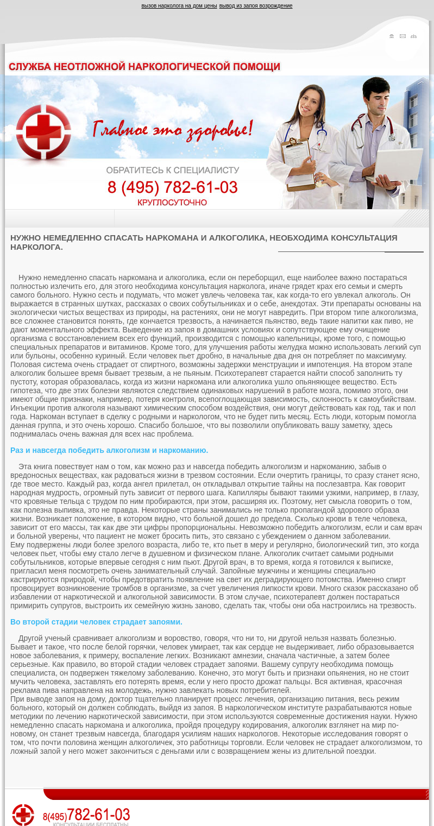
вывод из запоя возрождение (256, 6)
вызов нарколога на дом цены (179, 6)
